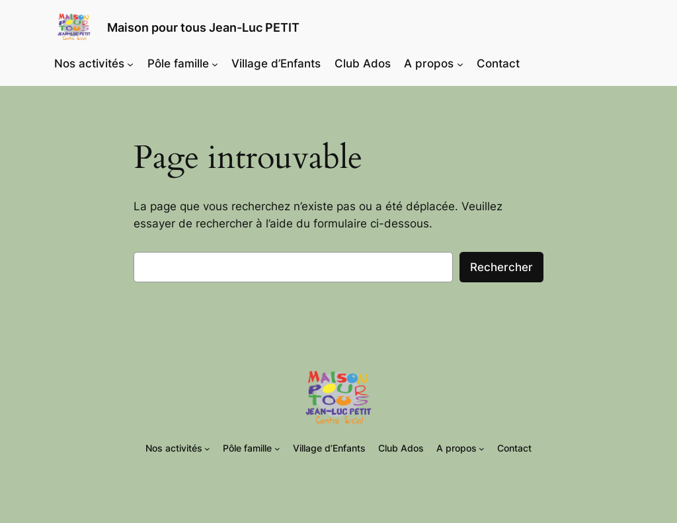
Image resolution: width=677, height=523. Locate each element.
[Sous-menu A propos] (460, 63)
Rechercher (501, 267)
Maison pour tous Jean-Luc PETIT (203, 27)
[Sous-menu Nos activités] (130, 63)
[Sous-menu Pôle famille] (215, 63)
